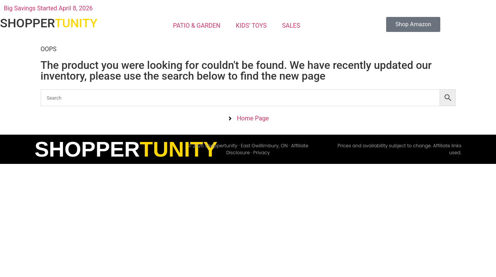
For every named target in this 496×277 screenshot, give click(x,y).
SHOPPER (48, 23)
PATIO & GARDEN (196, 25)
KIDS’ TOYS (251, 25)
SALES (291, 25)
